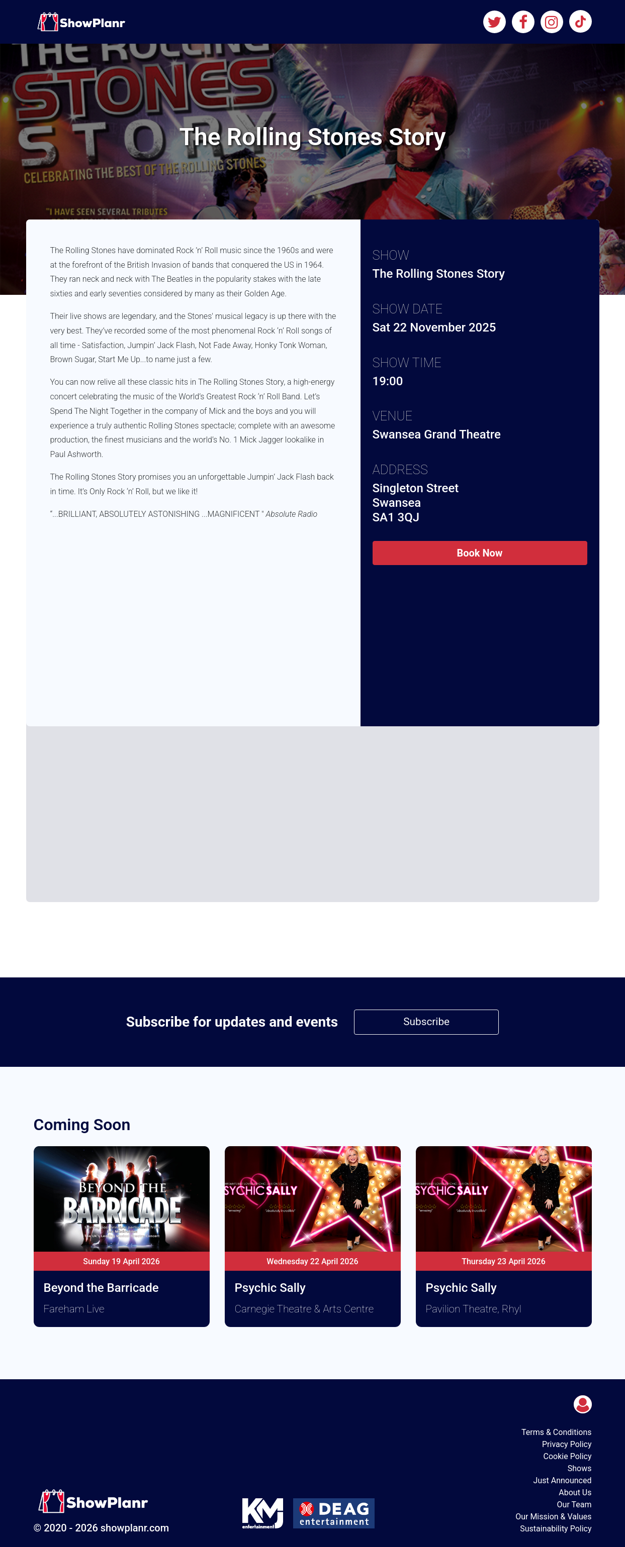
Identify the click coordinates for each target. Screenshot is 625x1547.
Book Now (479, 553)
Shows (580, 1468)
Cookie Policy (568, 1456)
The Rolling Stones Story (439, 274)
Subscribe (426, 1022)
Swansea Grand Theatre (437, 434)
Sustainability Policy (555, 1528)
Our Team (574, 1504)
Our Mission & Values (553, 1516)
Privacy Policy (567, 1444)
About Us (575, 1492)
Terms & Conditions (556, 1432)
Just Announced (562, 1480)
